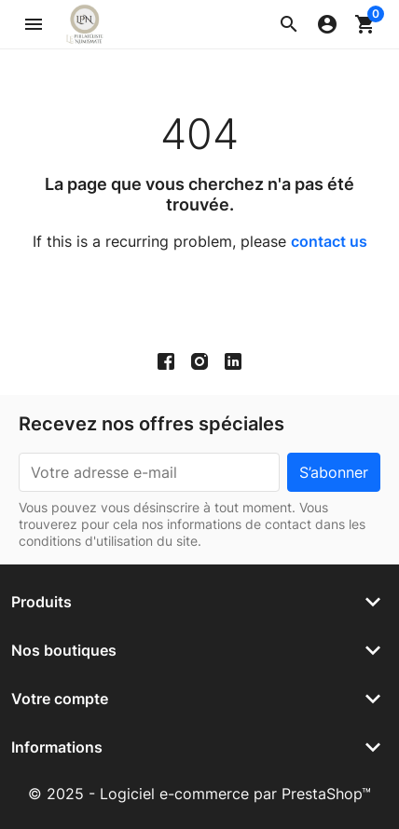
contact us (329, 241)
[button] (289, 24)
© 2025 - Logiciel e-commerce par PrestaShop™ (199, 793)
